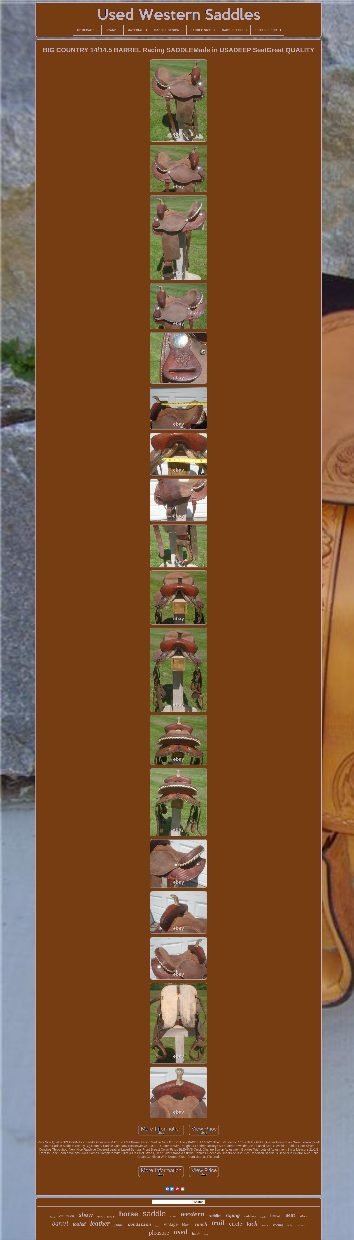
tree (206, 1234)
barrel (60, 1223)
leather (100, 1223)
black (186, 1225)
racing (278, 1225)
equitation (66, 1216)
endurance (105, 1216)
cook (173, 1216)
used (180, 1232)
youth (118, 1224)
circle (235, 1223)
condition (139, 1224)
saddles (215, 1216)
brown (276, 1215)
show (85, 1215)
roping (233, 1215)
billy (289, 1225)
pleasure (159, 1232)
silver (303, 1216)
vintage (171, 1224)
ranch (201, 1224)
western (192, 1214)
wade (265, 1225)
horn (52, 1216)
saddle (154, 1213)
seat (290, 1215)
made (263, 1216)
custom (301, 1225)
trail (218, 1223)
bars (157, 1226)
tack (252, 1223)
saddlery (250, 1216)
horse (128, 1214)
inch (196, 1233)
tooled (79, 1224)
